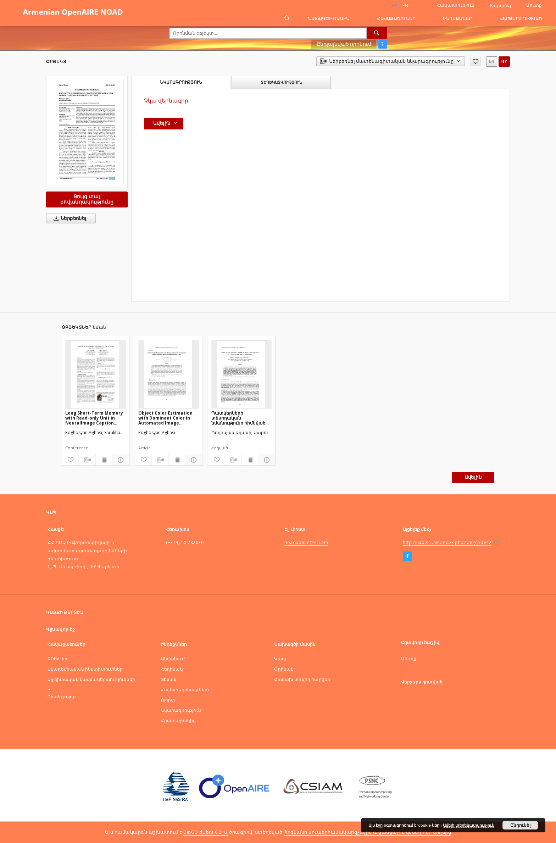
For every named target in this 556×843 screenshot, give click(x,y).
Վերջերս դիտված (521, 19)
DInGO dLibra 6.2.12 (205, 832)
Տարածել (500, 6)
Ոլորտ (168, 700)
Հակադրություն (455, 5)
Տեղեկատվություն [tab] (281, 82)
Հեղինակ (172, 669)
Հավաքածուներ (396, 19)
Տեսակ (169, 679)
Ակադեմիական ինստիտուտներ (85, 669)
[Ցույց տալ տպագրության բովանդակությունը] (104, 460)
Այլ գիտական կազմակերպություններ (91, 679)
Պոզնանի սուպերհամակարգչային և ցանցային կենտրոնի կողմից (367, 832)
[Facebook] (407, 556)
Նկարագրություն (181, 710)
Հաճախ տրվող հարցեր (302, 679)
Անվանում (173, 659)
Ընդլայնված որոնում (344, 44)
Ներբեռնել (69, 218)
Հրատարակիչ (178, 720)
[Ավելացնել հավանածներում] (475, 61)
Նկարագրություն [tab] (181, 82)
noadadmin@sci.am (306, 542)
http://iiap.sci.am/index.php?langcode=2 (447, 542)
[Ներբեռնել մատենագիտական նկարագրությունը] (87, 460)
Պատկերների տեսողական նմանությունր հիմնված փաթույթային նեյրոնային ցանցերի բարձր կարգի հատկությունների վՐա (240, 418)
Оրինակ (284, 669)
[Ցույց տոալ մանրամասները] (120, 460)
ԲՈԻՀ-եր (57, 659)
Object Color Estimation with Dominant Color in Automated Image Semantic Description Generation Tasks (165, 418)
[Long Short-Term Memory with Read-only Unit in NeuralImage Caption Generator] (96, 374)
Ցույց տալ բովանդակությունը (86, 199)
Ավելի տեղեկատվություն (468, 825)
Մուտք (534, 5)
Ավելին (473, 477)
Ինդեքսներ (457, 19)
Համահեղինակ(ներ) (184, 690)
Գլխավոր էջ (60, 629)
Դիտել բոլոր (62, 697)
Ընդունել (520, 825)
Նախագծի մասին (328, 19)
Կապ (280, 659)
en (405, 5)
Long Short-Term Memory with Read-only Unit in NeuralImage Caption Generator (94, 418)
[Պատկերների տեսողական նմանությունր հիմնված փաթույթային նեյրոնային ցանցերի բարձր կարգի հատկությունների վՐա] (242, 374)
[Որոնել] (377, 33)
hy (504, 61)
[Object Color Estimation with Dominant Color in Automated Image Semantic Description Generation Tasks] (169, 374)
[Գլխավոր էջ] (286, 18)
